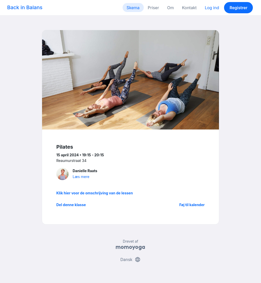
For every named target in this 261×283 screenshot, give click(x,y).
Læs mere (81, 176)
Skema (133, 7)
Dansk (130, 259)
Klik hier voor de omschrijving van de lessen (94, 193)
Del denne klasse (71, 205)
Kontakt (189, 7)
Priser (153, 7)
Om (170, 7)
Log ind (212, 7)
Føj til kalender (192, 205)
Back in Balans (25, 7)
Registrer (238, 7)
